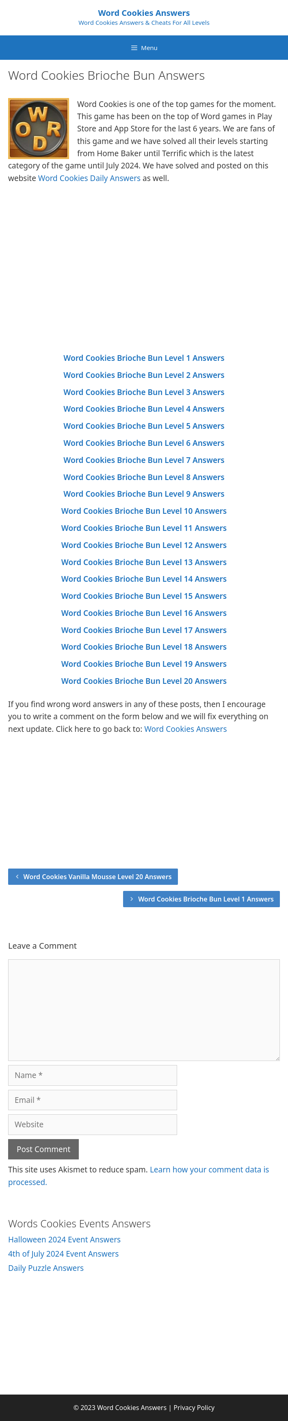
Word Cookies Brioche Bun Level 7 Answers (143, 460)
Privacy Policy (193, 1407)
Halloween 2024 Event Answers (64, 1239)
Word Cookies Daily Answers (89, 178)
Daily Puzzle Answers (46, 1268)
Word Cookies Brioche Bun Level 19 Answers (144, 664)
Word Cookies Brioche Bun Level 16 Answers (144, 613)
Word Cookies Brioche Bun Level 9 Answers (143, 494)
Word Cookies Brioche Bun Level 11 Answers (144, 528)
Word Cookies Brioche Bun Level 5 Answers (143, 426)
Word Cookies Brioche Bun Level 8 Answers (143, 477)
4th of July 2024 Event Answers (63, 1254)
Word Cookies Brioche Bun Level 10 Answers (144, 511)
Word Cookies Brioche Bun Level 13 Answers (144, 562)
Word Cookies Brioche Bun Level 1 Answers (143, 358)
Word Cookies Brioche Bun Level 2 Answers (143, 375)
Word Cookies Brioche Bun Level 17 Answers (144, 630)
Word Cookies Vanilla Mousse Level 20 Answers (98, 876)
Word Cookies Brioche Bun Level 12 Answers (144, 545)
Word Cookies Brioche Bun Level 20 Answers (144, 681)
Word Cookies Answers (144, 12)
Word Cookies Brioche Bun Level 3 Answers (143, 392)
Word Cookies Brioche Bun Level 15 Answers (144, 596)
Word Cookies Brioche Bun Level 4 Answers (143, 409)
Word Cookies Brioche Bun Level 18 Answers (144, 647)
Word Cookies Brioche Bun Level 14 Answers (144, 579)
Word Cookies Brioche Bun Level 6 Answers (143, 443)
